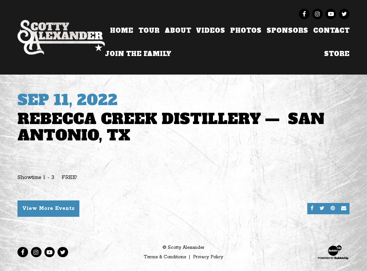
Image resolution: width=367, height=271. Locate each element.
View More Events (48, 208)
